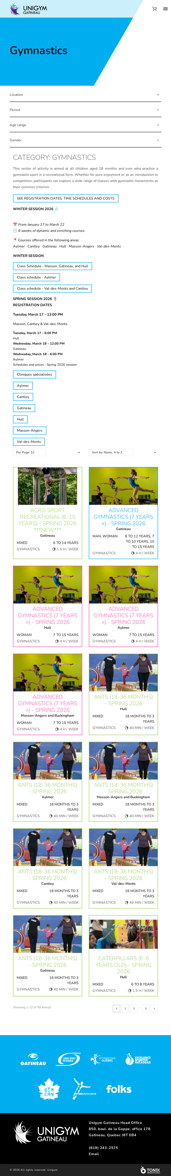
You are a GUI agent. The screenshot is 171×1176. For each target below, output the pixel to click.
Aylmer (23, 385)
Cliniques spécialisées (34, 374)
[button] (158, 94)
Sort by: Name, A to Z (107, 452)
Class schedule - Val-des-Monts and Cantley (52, 288)
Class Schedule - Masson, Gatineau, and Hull (52, 266)
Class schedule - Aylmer (36, 277)
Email (94, 1154)
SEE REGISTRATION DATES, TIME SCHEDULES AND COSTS (66, 198)
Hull (20, 419)
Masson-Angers (29, 430)
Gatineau (24, 408)
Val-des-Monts (29, 441)
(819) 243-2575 (103, 1147)
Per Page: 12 (25, 452)
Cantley (23, 396)
